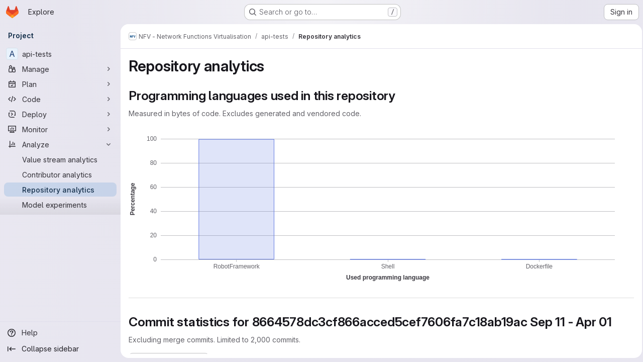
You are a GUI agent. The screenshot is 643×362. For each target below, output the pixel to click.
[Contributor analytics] (60, 174)
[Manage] (60, 69)
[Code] (60, 99)
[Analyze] (60, 144)
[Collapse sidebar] (60, 349)
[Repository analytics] (60, 190)
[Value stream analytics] (60, 159)
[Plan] (60, 84)
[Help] (60, 333)
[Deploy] (60, 114)
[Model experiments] (60, 205)
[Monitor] (60, 129)
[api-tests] (60, 54)
